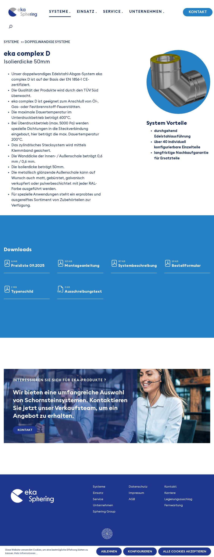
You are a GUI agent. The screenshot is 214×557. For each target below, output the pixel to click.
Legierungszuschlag (178, 499)
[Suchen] (10, 26)
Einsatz (98, 492)
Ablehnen (109, 551)
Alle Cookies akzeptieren (184, 551)
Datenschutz (138, 486)
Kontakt (198, 12)
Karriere (170, 492)
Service (98, 499)
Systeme (99, 486)
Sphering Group (104, 511)
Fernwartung (173, 505)
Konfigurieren (140, 551)
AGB (132, 499)
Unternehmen (103, 505)
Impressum (136, 492)
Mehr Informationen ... (26, 553)
